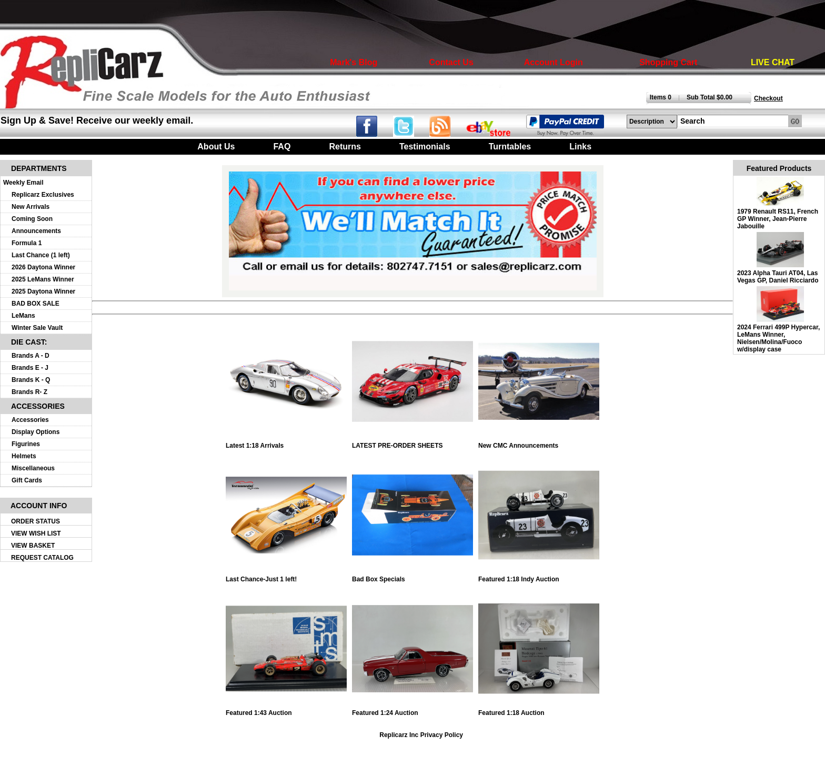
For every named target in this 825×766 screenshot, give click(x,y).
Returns (344, 146)
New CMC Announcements (538, 442)
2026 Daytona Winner (43, 267)
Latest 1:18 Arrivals (286, 442)
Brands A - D (30, 355)
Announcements (36, 231)
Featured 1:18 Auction (538, 710)
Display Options (35, 432)
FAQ (281, 146)
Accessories (30, 420)
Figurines (26, 444)
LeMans (23, 315)
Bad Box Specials (412, 576)
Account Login (553, 62)
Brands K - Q (31, 380)
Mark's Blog (353, 62)
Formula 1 (27, 243)
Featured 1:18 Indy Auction (538, 576)
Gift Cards (27, 480)
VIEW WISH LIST (36, 533)
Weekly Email (23, 182)
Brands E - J (30, 367)
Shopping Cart (668, 62)
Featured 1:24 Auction (412, 710)
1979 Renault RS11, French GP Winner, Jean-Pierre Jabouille (777, 219)
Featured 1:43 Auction (286, 710)
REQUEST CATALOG (42, 557)
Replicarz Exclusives (43, 194)
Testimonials (424, 146)
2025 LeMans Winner (43, 279)
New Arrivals (30, 206)
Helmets (24, 456)
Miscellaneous (33, 468)
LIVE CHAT (772, 62)
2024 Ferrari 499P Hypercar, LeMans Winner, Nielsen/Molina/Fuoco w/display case (778, 338)
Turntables (510, 146)
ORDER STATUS (35, 521)
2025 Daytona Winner (43, 291)
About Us (216, 146)
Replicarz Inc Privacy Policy (421, 735)
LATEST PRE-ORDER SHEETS (412, 442)
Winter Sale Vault (37, 327)
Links (580, 146)
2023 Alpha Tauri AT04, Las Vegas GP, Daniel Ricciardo (778, 276)
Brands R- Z (29, 392)
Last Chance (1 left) (41, 255)
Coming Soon (32, 219)
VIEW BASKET (33, 545)
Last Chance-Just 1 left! (286, 576)
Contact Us (451, 62)
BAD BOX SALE (35, 303)
